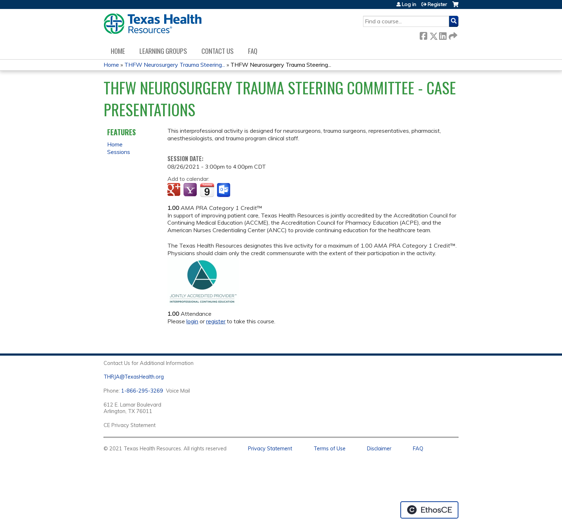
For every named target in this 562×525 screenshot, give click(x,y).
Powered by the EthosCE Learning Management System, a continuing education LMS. (429, 510)
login (192, 321)
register (215, 321)
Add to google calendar (174, 190)
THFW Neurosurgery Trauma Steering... (174, 64)
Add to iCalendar (207, 190)
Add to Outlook (224, 190)
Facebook (423, 35)
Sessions (118, 151)
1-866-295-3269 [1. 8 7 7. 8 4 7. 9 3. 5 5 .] (142, 391)
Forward (452, 35)
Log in (409, 4)
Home (118, 51)
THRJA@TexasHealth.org (134, 377)
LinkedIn (442, 35)
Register (437, 4)
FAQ (252, 51)
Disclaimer (379, 448)
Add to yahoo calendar (191, 190)
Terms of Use (330, 448)
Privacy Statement (270, 448)
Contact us (217, 51)
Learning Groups (163, 51)
